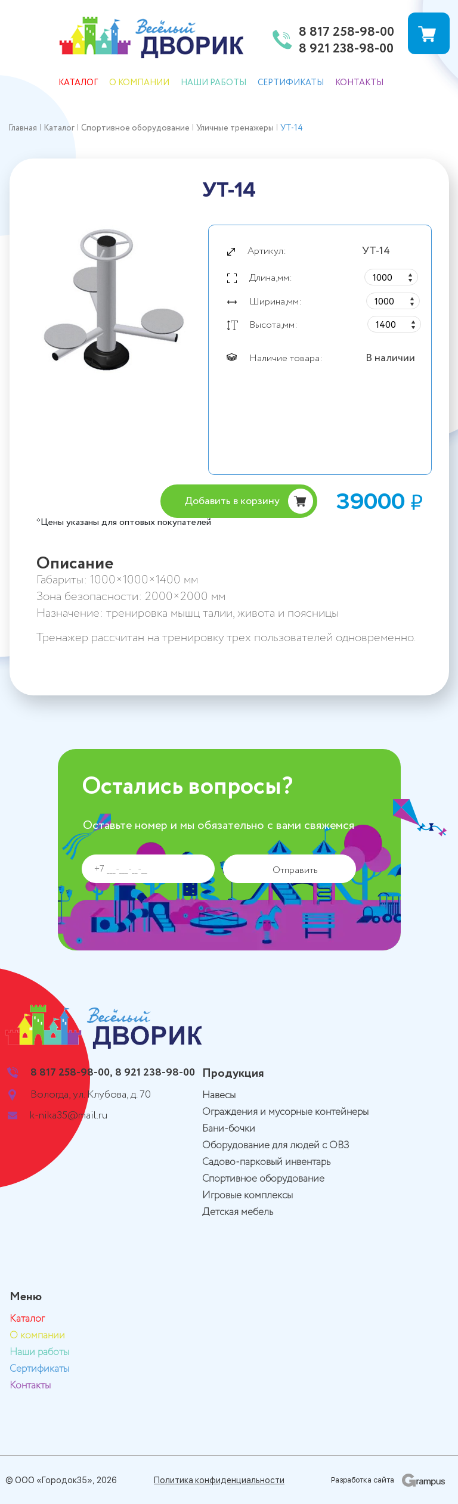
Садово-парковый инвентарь (266, 1162)
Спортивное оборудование (263, 1179)
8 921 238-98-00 (346, 49)
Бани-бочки (228, 1129)
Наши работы (213, 83)
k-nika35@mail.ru (68, 1115)
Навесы (219, 1095)
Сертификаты (291, 83)
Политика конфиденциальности (219, 1480)
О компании (139, 83)
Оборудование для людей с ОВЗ (275, 1146)
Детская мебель (237, 1212)
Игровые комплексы (247, 1196)
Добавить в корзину (232, 501)
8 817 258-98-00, (71, 1072)
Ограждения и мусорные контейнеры (285, 1112)
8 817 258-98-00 (346, 33)
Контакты (359, 83)
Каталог (78, 83)
